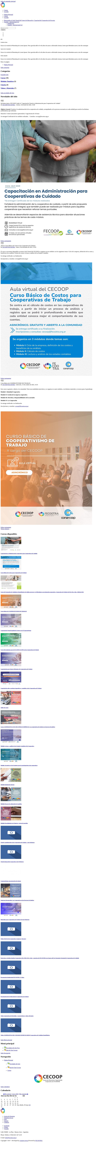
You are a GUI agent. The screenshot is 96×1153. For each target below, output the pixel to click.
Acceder (6, 11)
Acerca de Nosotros (9, 1116)
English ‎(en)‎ (10, 23)
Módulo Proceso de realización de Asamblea (11, 804)
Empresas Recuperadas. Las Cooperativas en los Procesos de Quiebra (17, 900)
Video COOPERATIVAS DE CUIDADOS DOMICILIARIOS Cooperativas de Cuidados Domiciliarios (25, 1035)
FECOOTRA (38, 1140)
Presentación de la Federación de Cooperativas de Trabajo (15, 996)
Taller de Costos (4, 707)
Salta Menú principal (6, 1040)
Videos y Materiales (7, 88)
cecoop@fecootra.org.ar (21, 406)
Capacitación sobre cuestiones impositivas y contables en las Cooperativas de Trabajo (21, 688)
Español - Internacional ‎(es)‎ (11, 22)
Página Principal (8, 14)
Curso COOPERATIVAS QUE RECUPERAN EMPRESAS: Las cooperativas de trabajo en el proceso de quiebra (28, 727)
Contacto (6, 1122)
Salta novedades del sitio (7, 93)
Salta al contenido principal (8, 1)
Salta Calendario (5, 1086)
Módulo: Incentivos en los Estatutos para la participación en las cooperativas (19, 765)
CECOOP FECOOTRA (8, 105)
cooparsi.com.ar (24, 1140)
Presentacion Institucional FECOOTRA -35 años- (12, 977)
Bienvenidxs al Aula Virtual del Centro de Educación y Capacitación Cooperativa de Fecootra (29, 20)
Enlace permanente (6, 241)
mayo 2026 (15, 1094)
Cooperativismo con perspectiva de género (11, 881)
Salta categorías (5, 67)
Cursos (6, 10)
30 (29, 1105)
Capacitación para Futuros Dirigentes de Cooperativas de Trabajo (16, 669)
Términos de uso (8, 1118)
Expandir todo (4, 74)
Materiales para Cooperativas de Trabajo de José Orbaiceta (15, 919)
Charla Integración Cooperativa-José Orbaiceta (12, 861)
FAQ (5, 1119)
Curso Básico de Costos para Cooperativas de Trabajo (14, 572)
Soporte (6, 1121)
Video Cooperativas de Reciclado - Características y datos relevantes (17, 1015)
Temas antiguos (5, 529)
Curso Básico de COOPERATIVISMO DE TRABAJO (14, 611)
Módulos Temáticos (7, 81)
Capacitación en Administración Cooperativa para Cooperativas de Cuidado (19, 553)
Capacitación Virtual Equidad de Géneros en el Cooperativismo (16, 630)
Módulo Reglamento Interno (7, 784)
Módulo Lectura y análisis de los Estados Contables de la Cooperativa (17, 746)
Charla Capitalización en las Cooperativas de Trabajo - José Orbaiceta (17, 842)
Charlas (3, 85)
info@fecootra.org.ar (10, 1137)
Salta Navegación (5, 1053)
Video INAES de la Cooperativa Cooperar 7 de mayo (13, 938)
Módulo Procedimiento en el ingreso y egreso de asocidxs (14, 823)
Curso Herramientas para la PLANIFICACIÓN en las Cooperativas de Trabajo (20, 649)
